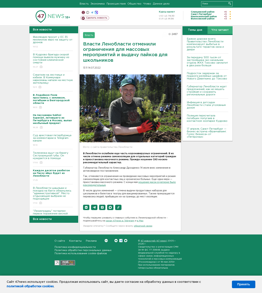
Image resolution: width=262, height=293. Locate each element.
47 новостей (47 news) (154, 241)
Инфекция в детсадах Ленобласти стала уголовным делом (206, 105)
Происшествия (116, 4)
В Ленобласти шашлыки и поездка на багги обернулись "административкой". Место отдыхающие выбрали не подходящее (53, 196)
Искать (229, 3)
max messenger (96, 12)
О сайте (59, 241)
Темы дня (195, 30)
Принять (243, 284)
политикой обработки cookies (30, 286)
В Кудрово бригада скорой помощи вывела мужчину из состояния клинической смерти (53, 61)
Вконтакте (106, 240)
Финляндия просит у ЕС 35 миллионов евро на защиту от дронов (53, 42)
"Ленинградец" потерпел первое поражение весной (53, 214)
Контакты (75, 241)
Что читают (220, 30)
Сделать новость (96, 18)
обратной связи (143, 226)
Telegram (120, 240)
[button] (86, 207)
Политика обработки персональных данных (83, 250)
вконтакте (87, 12)
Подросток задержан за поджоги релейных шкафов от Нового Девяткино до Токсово (207, 76)
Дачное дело (161, 4)
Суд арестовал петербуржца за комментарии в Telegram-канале (53, 140)
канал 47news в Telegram (120, 221)
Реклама (91, 241)
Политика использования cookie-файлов (80, 253)
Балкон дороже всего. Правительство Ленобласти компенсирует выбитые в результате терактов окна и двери (205, 44)
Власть (84, 4)
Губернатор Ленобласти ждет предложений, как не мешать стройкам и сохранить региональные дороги (207, 90)
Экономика (98, 4)
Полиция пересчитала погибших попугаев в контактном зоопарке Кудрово (207, 118)
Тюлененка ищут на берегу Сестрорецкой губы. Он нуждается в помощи (53, 158)
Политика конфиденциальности (75, 247)
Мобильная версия (83, 12)
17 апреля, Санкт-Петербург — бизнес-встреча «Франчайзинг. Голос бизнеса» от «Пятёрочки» (207, 133)
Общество (134, 4)
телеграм (92, 12)
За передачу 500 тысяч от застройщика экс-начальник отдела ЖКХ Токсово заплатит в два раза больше (207, 61)
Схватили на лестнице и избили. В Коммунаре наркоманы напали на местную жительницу (53, 81)
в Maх (140, 221)
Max (125, 240)
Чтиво (147, 4)
